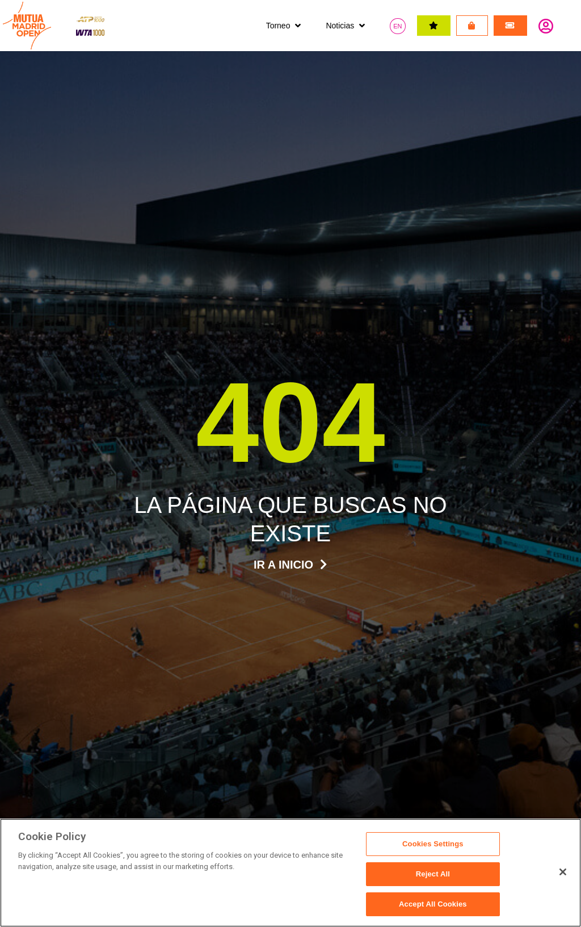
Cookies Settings (433, 845)
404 (290, 422)
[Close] (562, 871)
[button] (285, 26)
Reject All (433, 874)
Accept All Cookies (433, 903)
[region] (290, 873)
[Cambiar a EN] (397, 26)
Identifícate (545, 25)
